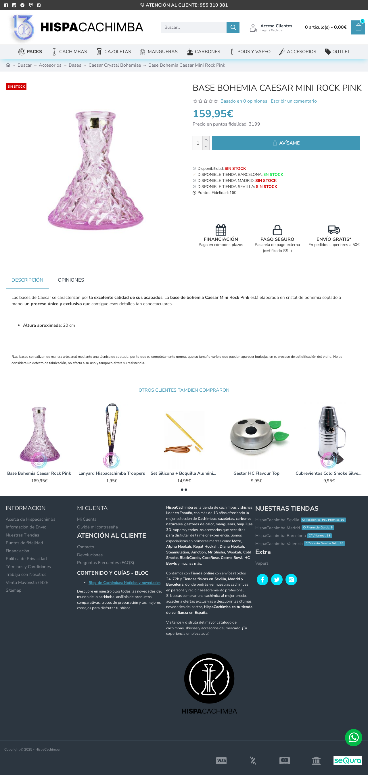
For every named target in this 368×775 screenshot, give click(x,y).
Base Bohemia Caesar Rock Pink (39, 468)
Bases (75, 65)
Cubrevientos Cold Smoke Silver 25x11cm (329, 468)
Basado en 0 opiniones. (245, 101)
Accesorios (50, 65)
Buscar (25, 65)
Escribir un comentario (294, 101)
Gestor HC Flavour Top (256, 468)
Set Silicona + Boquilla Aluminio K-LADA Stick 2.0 (184, 468)
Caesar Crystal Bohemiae (115, 65)
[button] (182, 484)
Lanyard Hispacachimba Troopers (111, 468)
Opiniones (71, 280)
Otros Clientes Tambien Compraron (184, 385)
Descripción (27, 280)
